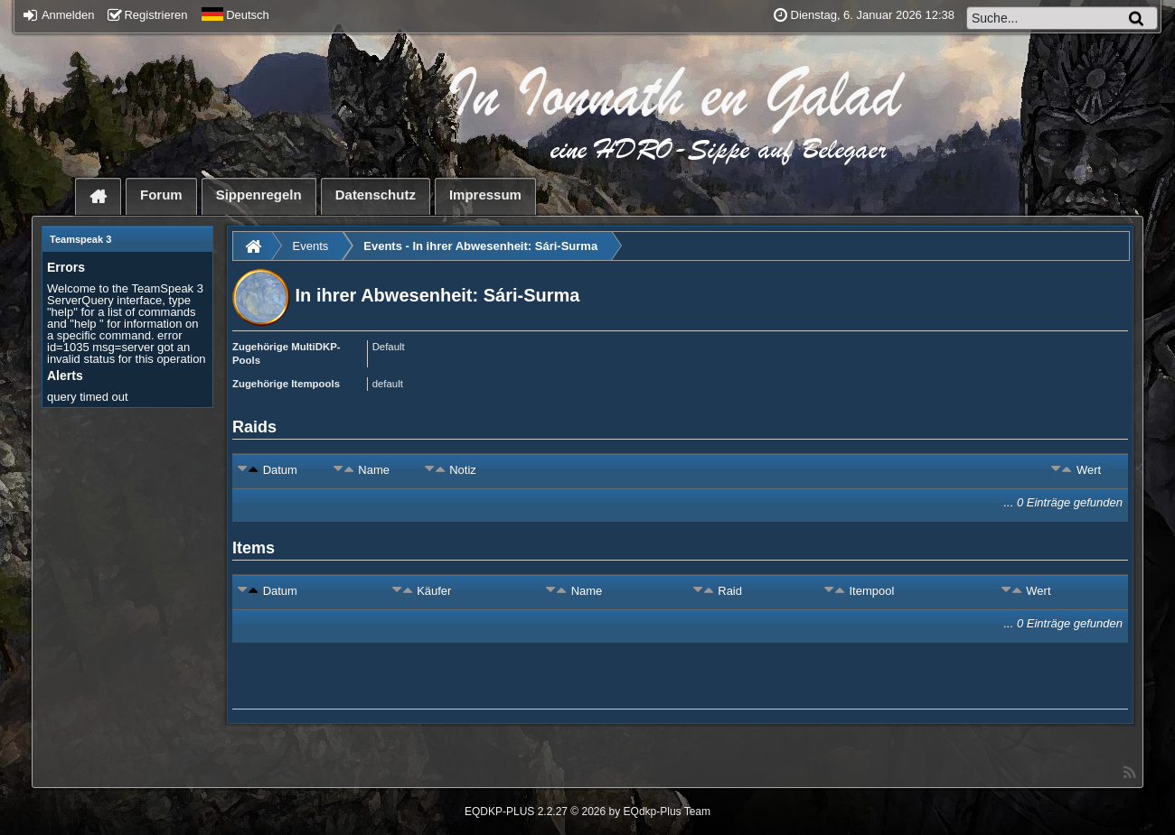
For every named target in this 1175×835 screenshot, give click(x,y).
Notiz (462, 470)
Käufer (434, 591)
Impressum (485, 194)
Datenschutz (375, 194)
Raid (730, 591)
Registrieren (147, 15)
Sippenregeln (259, 194)
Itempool (871, 591)
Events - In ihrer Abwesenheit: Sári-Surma (480, 246)
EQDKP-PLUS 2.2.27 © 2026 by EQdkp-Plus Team (587, 811)
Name (374, 470)
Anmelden (59, 15)
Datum (280, 470)
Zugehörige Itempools (286, 383)
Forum (161, 194)
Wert (1088, 470)
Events (311, 246)
